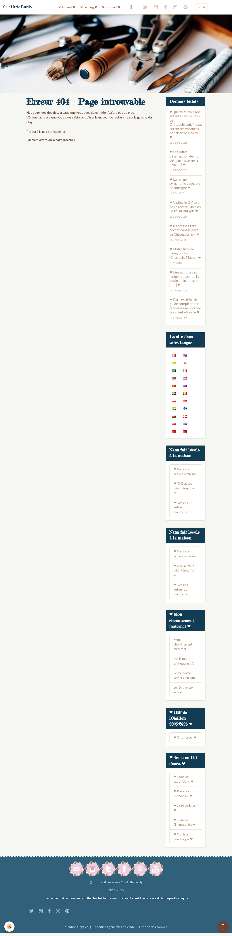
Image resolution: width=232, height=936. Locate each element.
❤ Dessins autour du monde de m (182, 508)
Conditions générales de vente (113, 930)
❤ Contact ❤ (111, 7)
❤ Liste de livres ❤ (185, 811)
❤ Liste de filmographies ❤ (185, 825)
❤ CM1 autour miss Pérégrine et (184, 488)
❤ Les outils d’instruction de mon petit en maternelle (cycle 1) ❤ (184, 158)
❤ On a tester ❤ (185, 740)
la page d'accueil (64, 139)
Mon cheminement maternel (183, 646)
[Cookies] (10, 926)
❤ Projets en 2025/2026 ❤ (183, 796)
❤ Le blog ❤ (88, 7)
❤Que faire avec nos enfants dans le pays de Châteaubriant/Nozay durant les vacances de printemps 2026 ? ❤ (186, 124)
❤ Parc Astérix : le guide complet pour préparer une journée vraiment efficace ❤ (185, 306)
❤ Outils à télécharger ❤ (183, 840)
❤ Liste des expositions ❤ (183, 782)
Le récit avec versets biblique (185, 677)
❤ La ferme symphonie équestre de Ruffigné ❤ (184, 183)
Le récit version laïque (184, 692)
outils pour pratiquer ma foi (185, 663)
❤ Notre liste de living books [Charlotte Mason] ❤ (185, 253)
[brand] (17, 7)
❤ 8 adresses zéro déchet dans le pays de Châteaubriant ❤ (184, 230)
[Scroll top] (223, 927)
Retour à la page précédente (47, 131)
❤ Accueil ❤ (66, 7)
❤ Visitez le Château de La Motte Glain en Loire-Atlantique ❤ (185, 206)
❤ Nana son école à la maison (185, 472)
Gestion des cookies (154, 930)
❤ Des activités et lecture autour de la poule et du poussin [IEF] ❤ (184, 278)
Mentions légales (75, 930)
